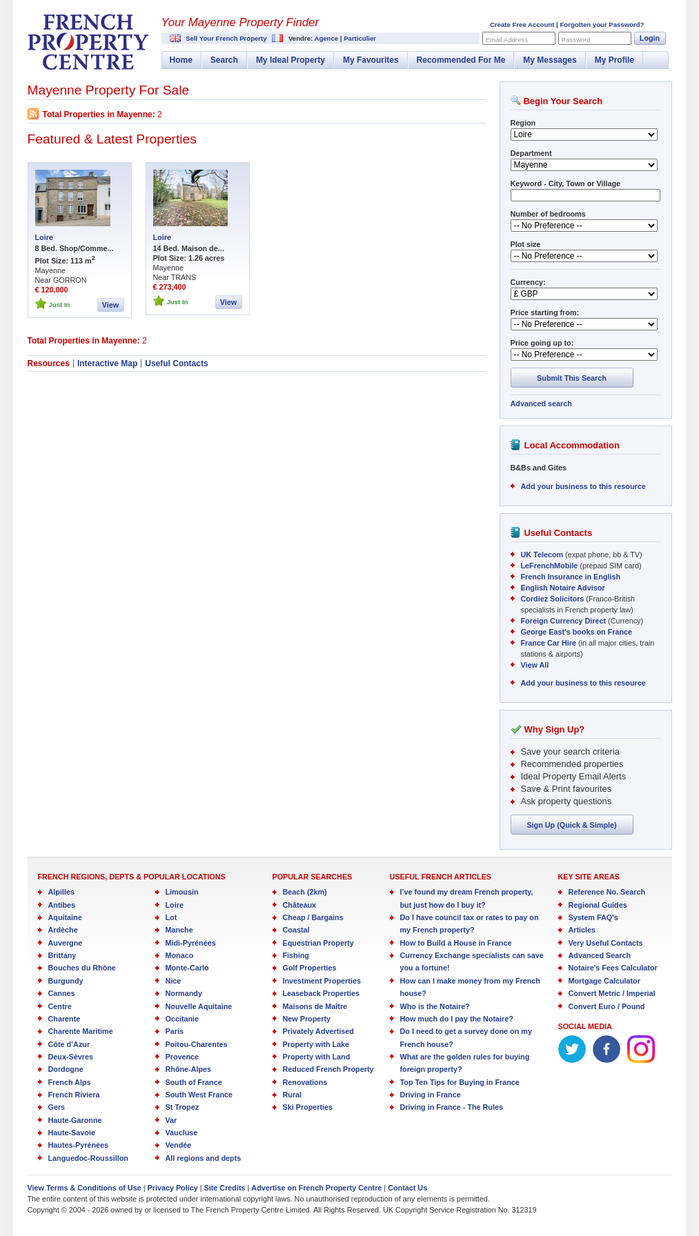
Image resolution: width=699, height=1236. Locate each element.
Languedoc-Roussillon (88, 1158)
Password (576, 39)
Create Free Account (522, 24)
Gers (57, 1107)
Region (523, 123)
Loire (44, 237)
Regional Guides (598, 905)
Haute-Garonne (75, 1120)
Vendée (179, 1145)
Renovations (305, 1082)
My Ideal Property (290, 60)
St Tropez (182, 1107)
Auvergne (65, 943)
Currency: (528, 282)
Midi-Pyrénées (191, 943)
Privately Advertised (318, 1031)
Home (181, 60)
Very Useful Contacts (606, 943)
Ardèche (63, 930)
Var (171, 1120)
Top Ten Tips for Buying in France (460, 1082)
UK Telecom (542, 554)
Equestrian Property (318, 943)
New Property (307, 1019)
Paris (175, 1031)
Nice (173, 981)
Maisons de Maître (315, 1006)
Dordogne (65, 1069)
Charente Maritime (80, 1031)
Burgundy (65, 981)
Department (531, 153)
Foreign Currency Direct (564, 621)
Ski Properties (308, 1107)
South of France (194, 1082)
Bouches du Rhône (82, 968)
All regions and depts (204, 1158)
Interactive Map (107, 363)
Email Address (507, 39)
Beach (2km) (305, 892)
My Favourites (371, 60)
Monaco (180, 955)
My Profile (614, 60)
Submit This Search (572, 378)
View (110, 305)
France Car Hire (548, 643)
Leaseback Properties (321, 993)
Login (650, 38)
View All (535, 665)
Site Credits (225, 1188)
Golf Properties (310, 968)
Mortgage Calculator (604, 981)
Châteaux (300, 905)
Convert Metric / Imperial (612, 993)
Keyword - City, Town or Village (566, 183)
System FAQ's (593, 917)
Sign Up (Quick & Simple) (571, 825)
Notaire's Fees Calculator (613, 968)
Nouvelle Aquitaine (199, 1006)
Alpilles (61, 892)
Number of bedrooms (548, 214)
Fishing (296, 955)
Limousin (182, 892)
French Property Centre (88, 42)
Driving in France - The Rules (451, 1107)
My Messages (549, 60)
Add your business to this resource (583, 486)
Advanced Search (600, 955)
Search (224, 60)
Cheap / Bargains (313, 917)
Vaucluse (182, 1132)
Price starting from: (545, 312)
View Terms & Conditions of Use (84, 1188)
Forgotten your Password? (602, 24)
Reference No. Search (607, 892)
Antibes (62, 905)
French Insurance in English (571, 576)
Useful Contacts (176, 363)
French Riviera (74, 1094)
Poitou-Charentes (197, 1044)
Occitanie (182, 1019)
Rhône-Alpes (189, 1069)
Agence (326, 38)
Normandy (184, 993)
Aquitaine (65, 917)
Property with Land (317, 1057)
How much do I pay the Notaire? (456, 1019)
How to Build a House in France (456, 943)
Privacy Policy (173, 1188)
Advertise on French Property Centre (316, 1188)
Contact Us (407, 1188)
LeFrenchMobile (549, 565)
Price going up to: (542, 343)
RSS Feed (33, 113)
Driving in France (430, 1094)
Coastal (296, 930)
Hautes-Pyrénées (78, 1145)
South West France (199, 1094)
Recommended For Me (461, 60)
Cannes (61, 993)
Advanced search (541, 403)
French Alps (69, 1082)
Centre (60, 1006)
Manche (179, 930)
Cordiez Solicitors (552, 599)
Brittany (62, 955)
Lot (171, 917)
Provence (182, 1057)
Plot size (526, 244)
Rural (292, 1094)
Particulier (360, 38)
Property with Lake (316, 1044)
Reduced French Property (328, 1069)
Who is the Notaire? (435, 1006)
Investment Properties (322, 981)
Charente (64, 1019)
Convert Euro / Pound (607, 1006)
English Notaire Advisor (563, 588)
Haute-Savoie (71, 1132)
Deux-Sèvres (70, 1057)
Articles (582, 930)
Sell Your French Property (226, 38)
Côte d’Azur (69, 1044)
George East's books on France (577, 632)
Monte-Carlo (187, 968)
